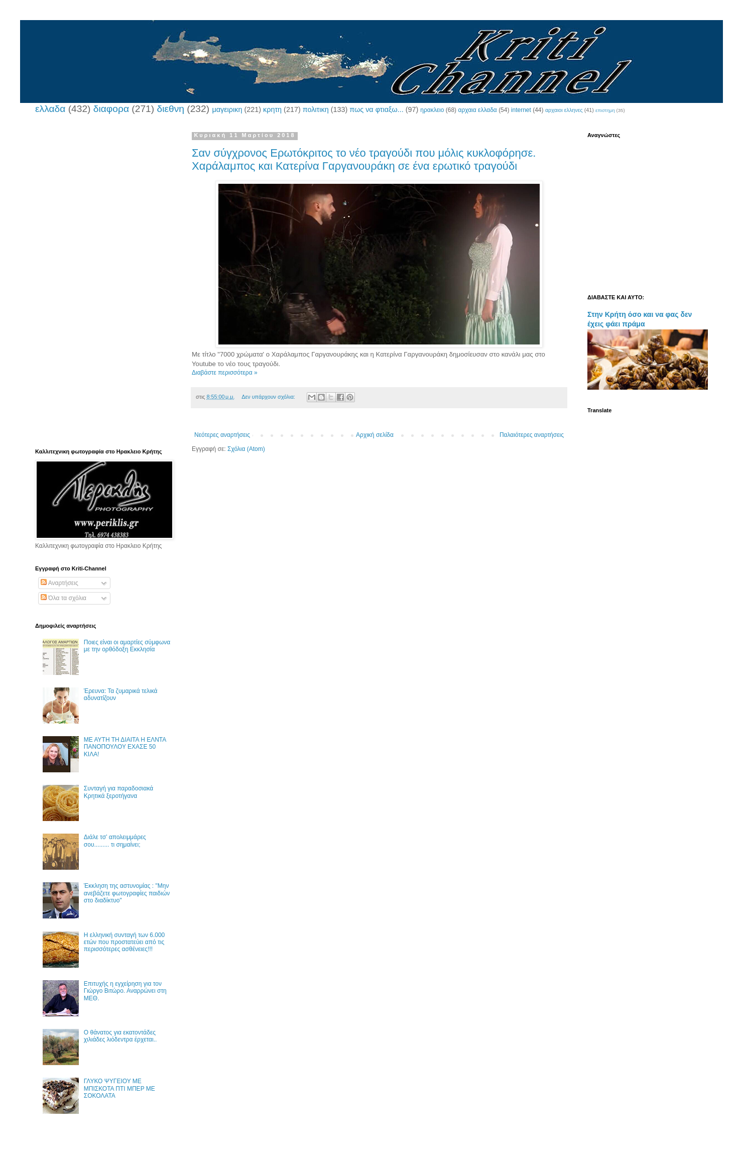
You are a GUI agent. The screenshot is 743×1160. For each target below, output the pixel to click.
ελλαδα (50, 108)
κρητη (272, 109)
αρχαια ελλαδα (477, 109)
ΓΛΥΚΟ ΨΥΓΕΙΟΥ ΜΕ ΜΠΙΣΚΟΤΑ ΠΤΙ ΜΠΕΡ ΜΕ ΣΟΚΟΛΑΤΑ (119, 1088)
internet (521, 109)
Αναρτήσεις (59, 583)
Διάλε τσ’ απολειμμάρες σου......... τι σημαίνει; (115, 841)
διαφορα (111, 108)
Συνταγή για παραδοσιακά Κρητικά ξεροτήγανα (118, 792)
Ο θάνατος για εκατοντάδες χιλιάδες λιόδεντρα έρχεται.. (120, 1036)
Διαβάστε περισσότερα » (225, 372)
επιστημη (605, 110)
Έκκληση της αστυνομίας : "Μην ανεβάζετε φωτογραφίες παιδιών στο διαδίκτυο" (127, 893)
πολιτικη (316, 109)
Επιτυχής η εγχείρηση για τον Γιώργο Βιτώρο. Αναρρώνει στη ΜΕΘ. (125, 991)
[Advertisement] (103, 282)
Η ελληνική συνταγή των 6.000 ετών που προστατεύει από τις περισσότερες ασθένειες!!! (124, 942)
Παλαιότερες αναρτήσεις (532, 434)
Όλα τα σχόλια (63, 598)
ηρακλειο (432, 109)
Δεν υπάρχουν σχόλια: (269, 397)
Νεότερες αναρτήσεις (222, 434)
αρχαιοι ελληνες (564, 110)
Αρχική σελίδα (375, 434)
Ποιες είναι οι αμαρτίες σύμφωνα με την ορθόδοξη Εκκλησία (127, 646)
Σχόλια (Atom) (246, 448)
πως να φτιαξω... (376, 109)
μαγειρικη (227, 109)
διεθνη (170, 108)
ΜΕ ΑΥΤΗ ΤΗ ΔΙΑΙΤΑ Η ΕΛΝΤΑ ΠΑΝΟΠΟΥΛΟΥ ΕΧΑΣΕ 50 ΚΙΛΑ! (125, 747)
